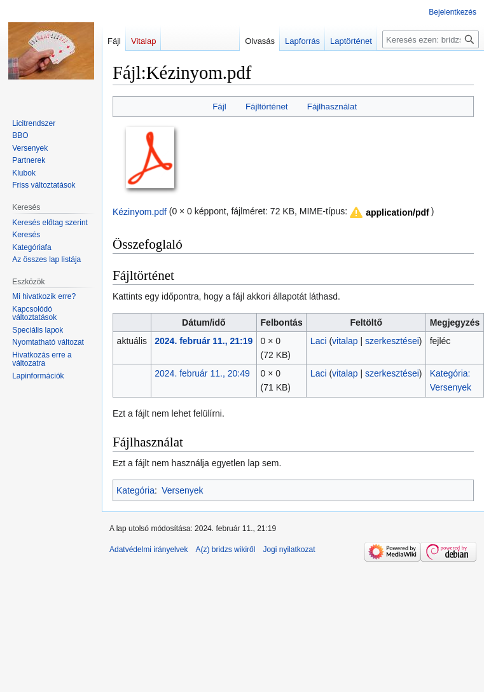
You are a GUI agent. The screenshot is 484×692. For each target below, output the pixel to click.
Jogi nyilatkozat (289, 549)
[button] (388, 212)
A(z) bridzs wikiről (225, 549)
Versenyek (182, 490)
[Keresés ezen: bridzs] (430, 39)
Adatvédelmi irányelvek (148, 549)
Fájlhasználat (332, 106)
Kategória (135, 490)
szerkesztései (392, 341)
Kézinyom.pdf (140, 211)
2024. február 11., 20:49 (202, 373)
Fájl (219, 106)
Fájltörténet (266, 106)
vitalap (344, 341)
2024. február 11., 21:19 (203, 341)
